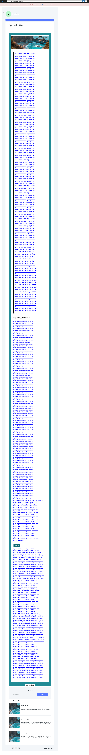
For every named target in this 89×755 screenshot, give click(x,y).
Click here (44, 4)
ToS (5, 1)
